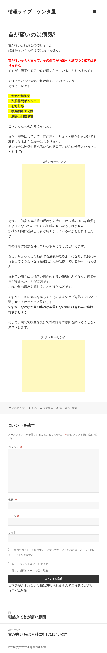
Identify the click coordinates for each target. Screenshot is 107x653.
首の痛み (48, 408)
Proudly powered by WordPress (27, 647)
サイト (12, 532)
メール (13, 516)
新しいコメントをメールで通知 (30, 564)
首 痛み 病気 (68, 408)
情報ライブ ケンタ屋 (32, 11)
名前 (12, 499)
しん (34, 408)
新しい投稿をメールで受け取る (30, 570)
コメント (15, 447)
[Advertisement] (53, 190)
